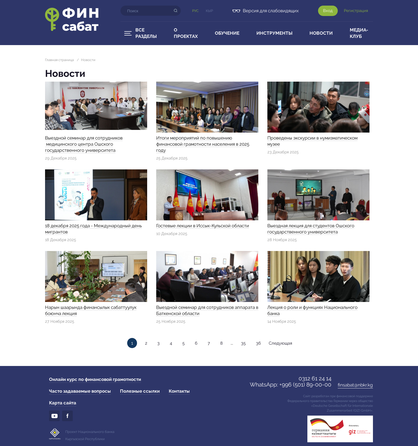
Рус (195, 11)
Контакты (179, 391)
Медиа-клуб (359, 33)
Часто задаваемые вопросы (80, 391)
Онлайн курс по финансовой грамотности (95, 379)
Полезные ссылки (140, 391)
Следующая (280, 343)
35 (243, 343)
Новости (321, 33)
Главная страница (59, 60)
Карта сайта (62, 402)
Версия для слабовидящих (271, 10)
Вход (328, 10)
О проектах (186, 33)
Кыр (209, 11)
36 (258, 343)
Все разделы (146, 33)
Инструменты (274, 33)
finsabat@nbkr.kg (355, 385)
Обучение (227, 33)
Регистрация (356, 10)
